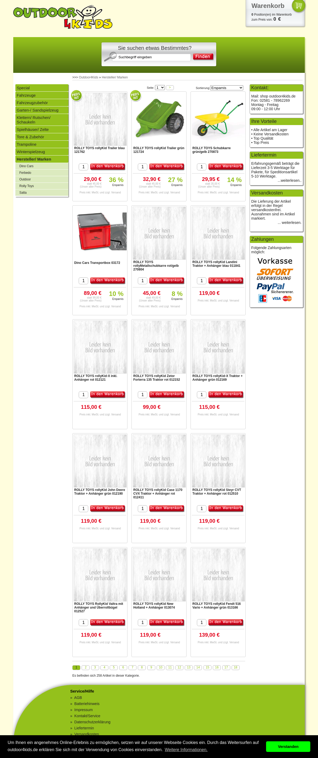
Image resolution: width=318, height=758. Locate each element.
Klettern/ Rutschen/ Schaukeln (34, 119)
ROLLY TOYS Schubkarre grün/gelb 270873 (211, 150)
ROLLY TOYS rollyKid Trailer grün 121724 (158, 150)
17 (226, 667)
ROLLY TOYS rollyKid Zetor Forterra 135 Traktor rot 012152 (156, 378)
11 (170, 667)
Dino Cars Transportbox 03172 (97, 263)
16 (216, 667)
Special (23, 88)
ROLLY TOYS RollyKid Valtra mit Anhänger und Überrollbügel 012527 (98, 607)
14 (198, 667)
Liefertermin (84, 728)
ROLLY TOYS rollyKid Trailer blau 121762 (99, 150)
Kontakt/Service (87, 716)
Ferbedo (25, 173)
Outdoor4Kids (88, 77)
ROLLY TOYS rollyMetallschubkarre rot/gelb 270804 (156, 265)
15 (207, 667)
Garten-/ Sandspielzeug (38, 110)
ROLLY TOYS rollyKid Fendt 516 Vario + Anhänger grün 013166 (216, 605)
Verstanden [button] (288, 746)
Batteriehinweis (87, 704)
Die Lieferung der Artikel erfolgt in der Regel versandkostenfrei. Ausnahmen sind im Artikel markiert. (273, 209)
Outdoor (25, 179)
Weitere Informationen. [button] (186, 749)
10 (160, 667)
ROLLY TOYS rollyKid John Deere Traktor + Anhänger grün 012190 (99, 491)
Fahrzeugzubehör (32, 102)
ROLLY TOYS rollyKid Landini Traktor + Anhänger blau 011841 (216, 264)
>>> (75, 77)
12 (179, 667)
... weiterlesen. (290, 222)
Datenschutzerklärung (92, 722)
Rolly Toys (26, 186)
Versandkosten (86, 734)
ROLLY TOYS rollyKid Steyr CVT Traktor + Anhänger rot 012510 (216, 491)
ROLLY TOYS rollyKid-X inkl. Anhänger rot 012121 (95, 378)
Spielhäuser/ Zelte (33, 129)
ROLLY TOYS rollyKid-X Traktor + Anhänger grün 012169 (217, 378)
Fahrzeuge (26, 95)
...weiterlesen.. (290, 180)
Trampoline (26, 144)
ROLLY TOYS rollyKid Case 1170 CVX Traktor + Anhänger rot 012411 (157, 493)
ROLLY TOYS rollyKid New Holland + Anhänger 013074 (154, 605)
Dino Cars (26, 166)
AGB (78, 697)
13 (188, 667)
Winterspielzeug (31, 151)
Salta (22, 192)
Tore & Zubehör (30, 137)
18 (235, 667)
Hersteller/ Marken (115, 77)
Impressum (83, 710)
